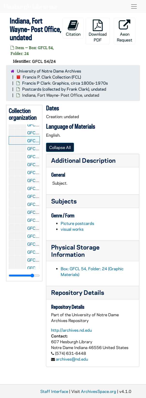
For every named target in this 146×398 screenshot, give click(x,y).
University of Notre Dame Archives (49, 71)
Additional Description (83, 160)
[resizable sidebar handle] (24, 275)
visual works (72, 229)
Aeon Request (124, 31)
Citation (73, 28)
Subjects (64, 201)
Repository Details (77, 292)
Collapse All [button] (60, 147)
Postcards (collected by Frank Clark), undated (64, 89)
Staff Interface (54, 391)
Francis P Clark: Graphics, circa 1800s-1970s (65, 83)
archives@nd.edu (72, 359)
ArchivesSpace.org (98, 391)
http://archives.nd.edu (71, 330)
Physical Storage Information (75, 250)
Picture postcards (77, 223)
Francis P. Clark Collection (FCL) (52, 77)
